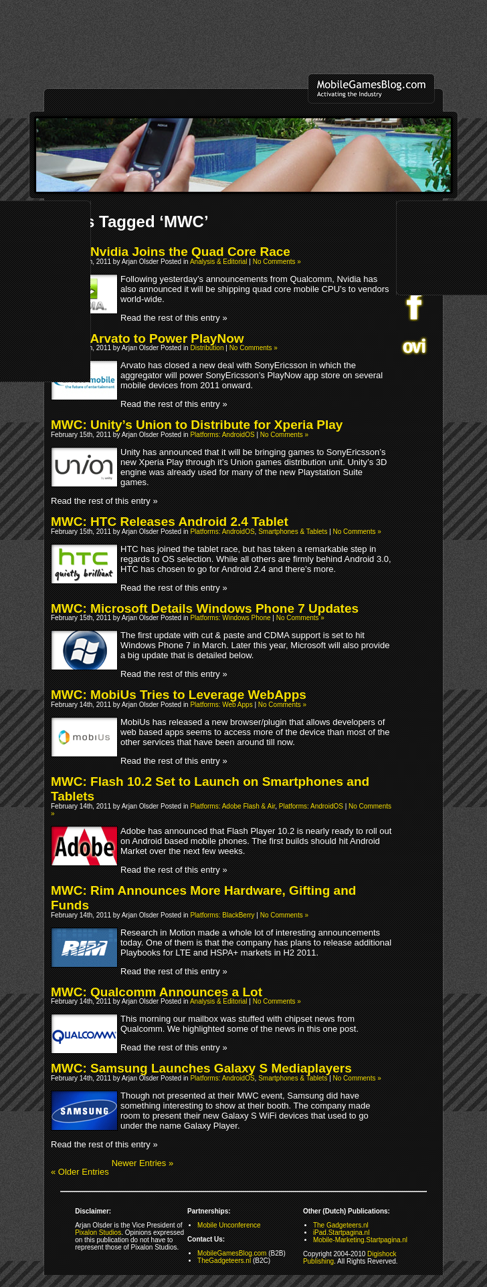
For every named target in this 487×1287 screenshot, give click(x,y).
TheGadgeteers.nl (224, 1260)
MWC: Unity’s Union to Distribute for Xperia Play (197, 425)
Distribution (206, 347)
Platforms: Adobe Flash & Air (232, 806)
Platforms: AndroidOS (222, 434)
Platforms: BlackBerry (222, 915)
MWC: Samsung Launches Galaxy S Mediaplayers (201, 1068)
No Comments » (277, 261)
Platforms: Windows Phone (230, 617)
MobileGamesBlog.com (231, 1253)
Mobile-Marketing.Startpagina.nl (360, 1240)
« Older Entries (80, 1172)
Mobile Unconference (229, 1225)
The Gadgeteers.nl (341, 1225)
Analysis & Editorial (219, 261)
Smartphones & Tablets (292, 531)
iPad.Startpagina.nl (341, 1232)
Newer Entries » (142, 1163)
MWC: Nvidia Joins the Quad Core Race (170, 252)
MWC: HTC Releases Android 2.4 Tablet (169, 522)
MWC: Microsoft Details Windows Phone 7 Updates (205, 608)
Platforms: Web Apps (221, 704)
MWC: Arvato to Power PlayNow (147, 338)
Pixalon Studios (98, 1232)
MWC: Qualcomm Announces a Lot (156, 992)
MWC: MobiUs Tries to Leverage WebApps (178, 695)
